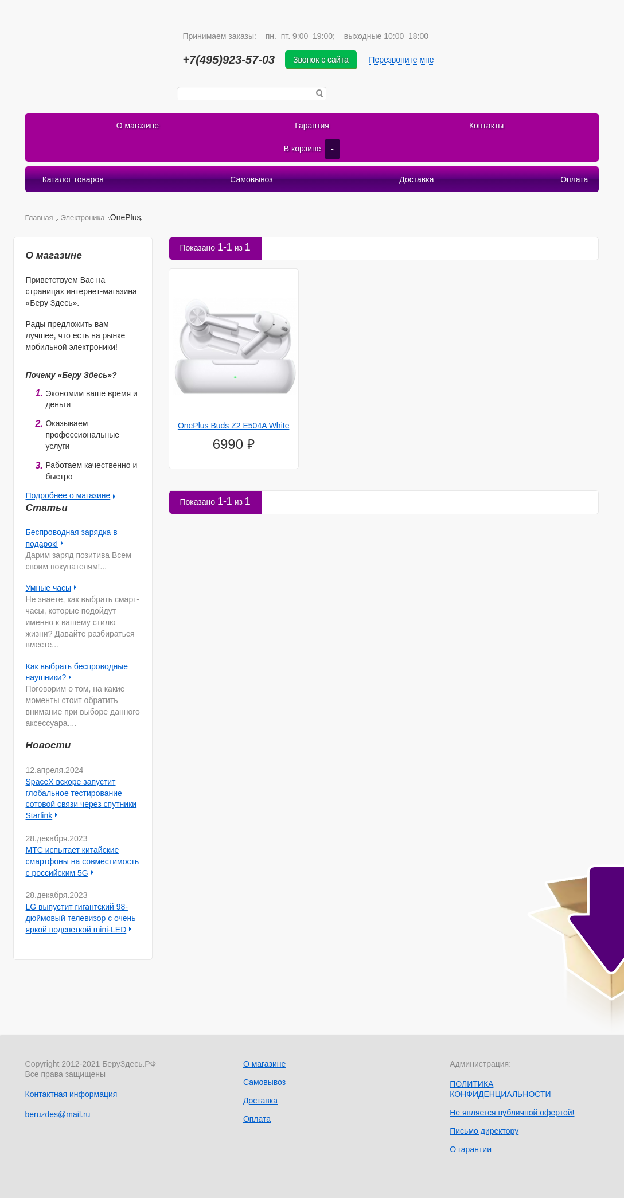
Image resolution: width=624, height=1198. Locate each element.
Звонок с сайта (321, 59)
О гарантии (471, 1149)
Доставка (416, 179)
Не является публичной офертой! (512, 1112)
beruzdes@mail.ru (58, 1114)
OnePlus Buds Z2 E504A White (234, 425)
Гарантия (312, 125)
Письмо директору (484, 1130)
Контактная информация (71, 1094)
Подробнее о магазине (68, 495)
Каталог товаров (73, 179)
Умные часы (49, 587)
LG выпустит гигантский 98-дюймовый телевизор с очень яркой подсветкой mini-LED (81, 918)
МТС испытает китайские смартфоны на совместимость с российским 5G (82, 861)
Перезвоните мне (401, 59)
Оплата (574, 179)
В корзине (312, 149)
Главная (39, 217)
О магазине (137, 125)
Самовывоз (251, 179)
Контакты (486, 125)
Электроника (83, 217)
